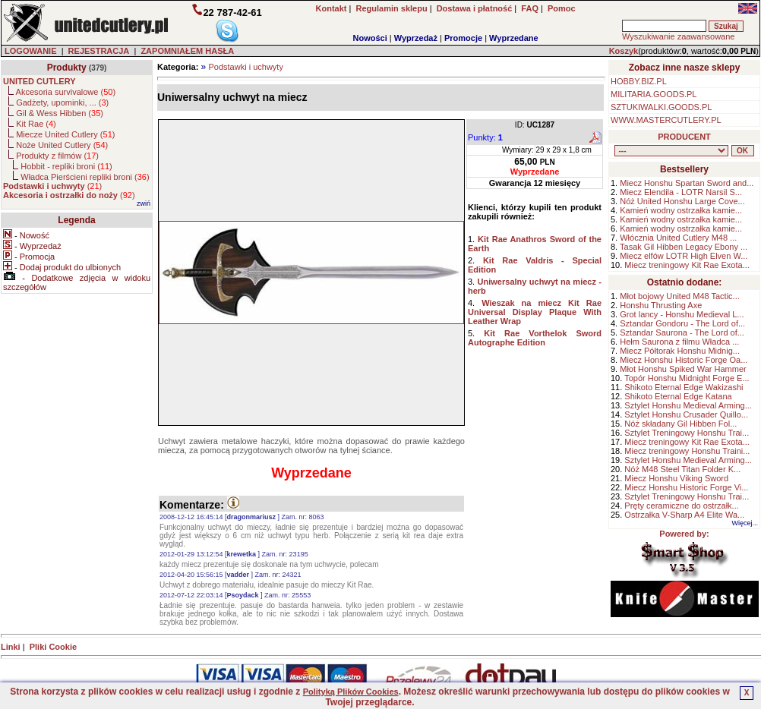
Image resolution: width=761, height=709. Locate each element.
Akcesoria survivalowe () (65, 91)
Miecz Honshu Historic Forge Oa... (683, 359)
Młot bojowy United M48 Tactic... (680, 296)
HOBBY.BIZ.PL (639, 81)
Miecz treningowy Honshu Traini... (687, 450)
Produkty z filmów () (57, 155)
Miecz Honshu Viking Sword (676, 478)
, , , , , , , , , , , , (671, 150)
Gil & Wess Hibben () (59, 113)
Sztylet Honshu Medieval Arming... (688, 405)
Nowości (370, 38)
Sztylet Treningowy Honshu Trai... (686, 432)
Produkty (67, 67)
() (52, 186)
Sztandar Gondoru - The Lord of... (682, 323)
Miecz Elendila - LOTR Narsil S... (681, 192)
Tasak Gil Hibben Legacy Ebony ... (683, 246)
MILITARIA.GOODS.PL (654, 94)
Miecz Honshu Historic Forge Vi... (686, 487)
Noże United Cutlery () (62, 145)
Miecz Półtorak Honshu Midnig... (680, 350)
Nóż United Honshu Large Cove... (682, 201)
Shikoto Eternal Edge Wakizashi (683, 387)
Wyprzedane (513, 38)
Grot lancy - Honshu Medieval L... (682, 314)
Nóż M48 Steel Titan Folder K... (682, 469)
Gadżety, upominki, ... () (62, 102)
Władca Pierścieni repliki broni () (85, 176)
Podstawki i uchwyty (245, 66)
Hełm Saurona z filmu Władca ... (679, 341)
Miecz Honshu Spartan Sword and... (686, 182)
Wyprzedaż (415, 38)
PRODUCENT (684, 136)
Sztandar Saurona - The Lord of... (682, 332)
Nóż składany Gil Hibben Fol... (680, 423)
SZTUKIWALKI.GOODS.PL (661, 107)
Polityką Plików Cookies (351, 691)
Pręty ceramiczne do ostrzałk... (681, 505)
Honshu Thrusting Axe (661, 305)
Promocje (463, 38)
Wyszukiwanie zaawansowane (678, 36)
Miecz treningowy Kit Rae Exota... (686, 264)
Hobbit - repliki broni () (66, 166)
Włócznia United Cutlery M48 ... (678, 237)
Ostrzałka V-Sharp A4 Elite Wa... (684, 514)
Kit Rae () (36, 123)
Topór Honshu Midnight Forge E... (686, 378)
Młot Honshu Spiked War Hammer (683, 368)
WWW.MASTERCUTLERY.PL (666, 119)
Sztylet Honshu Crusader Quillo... (686, 414)
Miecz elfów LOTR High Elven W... (683, 255)
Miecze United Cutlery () (65, 134)
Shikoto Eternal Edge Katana (677, 396)
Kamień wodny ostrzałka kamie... (681, 210)
